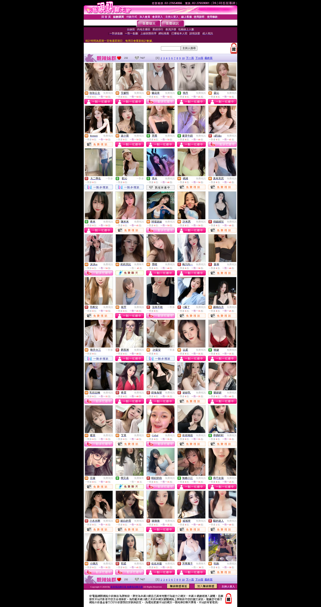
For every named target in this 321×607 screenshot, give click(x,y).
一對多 (109, 178)
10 (183, 58)
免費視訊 (108, 93)
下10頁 (199, 58)
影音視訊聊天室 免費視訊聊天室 (127, 587)
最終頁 (208, 58)
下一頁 (190, 58)
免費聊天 (139, 264)
